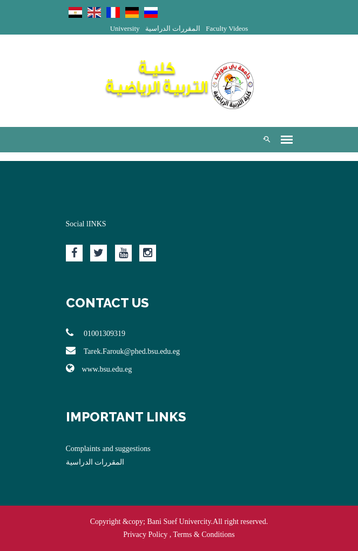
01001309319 (96, 333)
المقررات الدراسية (172, 28)
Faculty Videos (227, 28)
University (125, 28)
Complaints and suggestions (108, 449)
